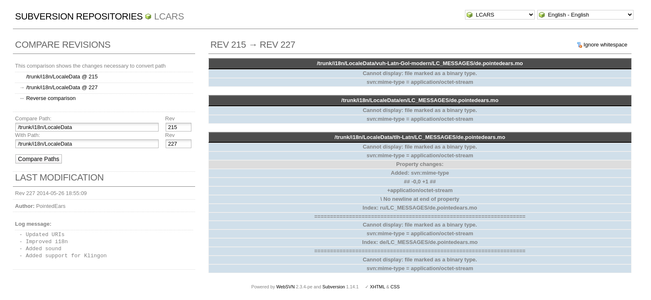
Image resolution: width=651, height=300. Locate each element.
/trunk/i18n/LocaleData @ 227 (62, 87)
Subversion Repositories (78, 16)
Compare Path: (33, 118)
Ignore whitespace (605, 44)
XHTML (377, 286)
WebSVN (285, 286)
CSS (395, 286)
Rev (170, 118)
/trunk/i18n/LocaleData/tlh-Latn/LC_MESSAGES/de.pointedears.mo (420, 137)
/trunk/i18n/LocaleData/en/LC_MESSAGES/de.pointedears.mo (420, 100)
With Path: (27, 135)
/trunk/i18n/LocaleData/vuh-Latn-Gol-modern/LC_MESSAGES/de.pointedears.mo (420, 63)
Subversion (334, 286)
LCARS (169, 16)
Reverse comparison (51, 98)
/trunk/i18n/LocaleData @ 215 (62, 76)
